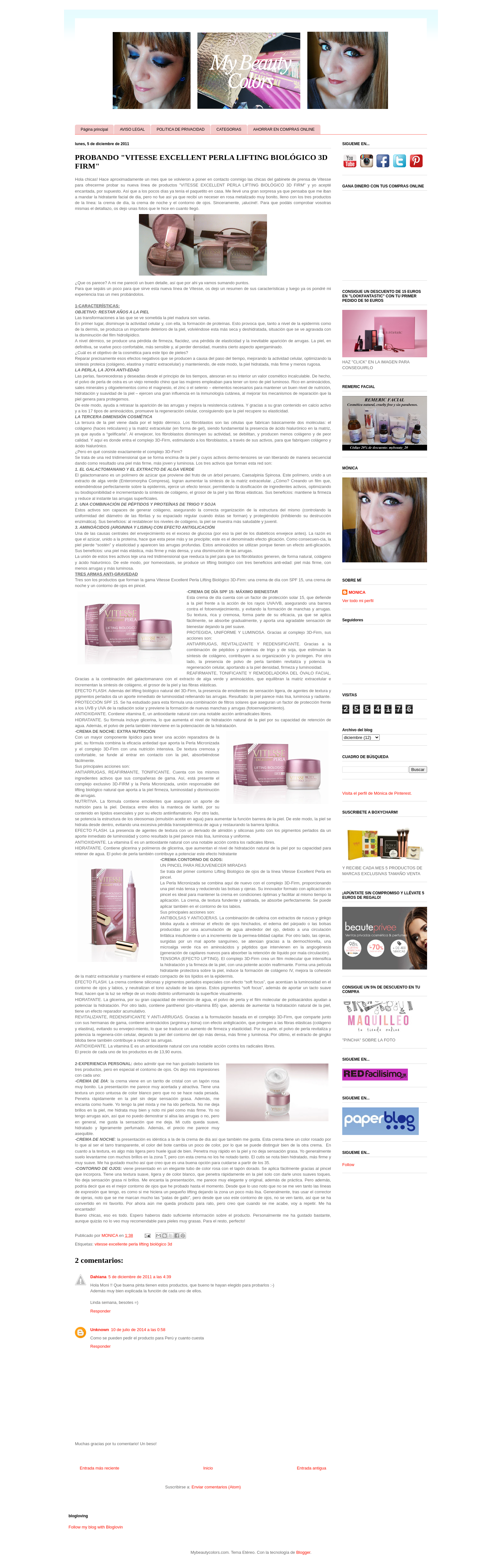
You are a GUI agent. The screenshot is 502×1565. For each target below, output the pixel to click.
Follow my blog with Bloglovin (96, 1527)
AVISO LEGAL (132, 129)
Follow (348, 1164)
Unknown (99, 1329)
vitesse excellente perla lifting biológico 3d (133, 1244)
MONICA (357, 592)
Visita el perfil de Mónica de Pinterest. (377, 793)
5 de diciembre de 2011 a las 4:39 (140, 1276)
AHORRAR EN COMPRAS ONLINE (284, 129)
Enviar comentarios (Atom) (216, 1487)
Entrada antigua (311, 1468)
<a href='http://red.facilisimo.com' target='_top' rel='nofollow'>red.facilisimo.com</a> (375, 1075)
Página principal (94, 129)
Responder (100, 1311)
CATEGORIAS (228, 129)
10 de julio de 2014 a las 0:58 (138, 1329)
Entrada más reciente (99, 1468)
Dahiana (98, 1276)
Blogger (303, 1552)
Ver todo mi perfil (358, 600)
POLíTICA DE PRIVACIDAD (181, 129)
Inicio (208, 1468)
